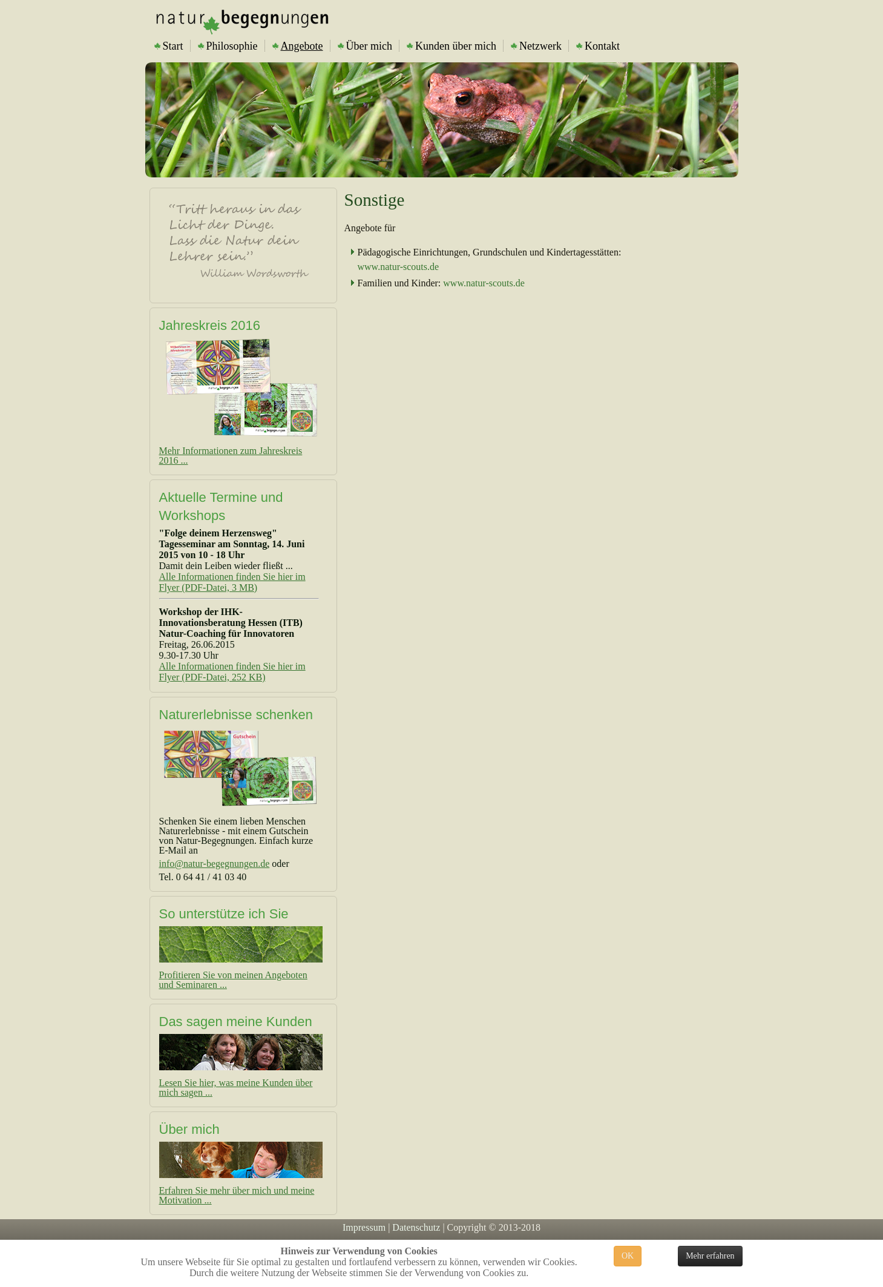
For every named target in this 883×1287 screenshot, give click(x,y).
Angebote (297, 46)
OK (628, 1255)
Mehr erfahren (710, 1255)
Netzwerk (536, 46)
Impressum (364, 1227)
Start (168, 46)
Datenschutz (416, 1227)
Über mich (365, 46)
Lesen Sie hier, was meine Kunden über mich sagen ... (236, 1088)
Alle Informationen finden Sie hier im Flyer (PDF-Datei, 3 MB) (232, 582)
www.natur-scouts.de (398, 267)
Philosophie (228, 46)
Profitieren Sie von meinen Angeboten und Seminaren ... (233, 980)
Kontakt (598, 46)
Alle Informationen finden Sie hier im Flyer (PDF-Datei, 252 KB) (232, 671)
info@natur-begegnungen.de (214, 863)
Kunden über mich (451, 46)
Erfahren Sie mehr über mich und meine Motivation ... (237, 1195)
